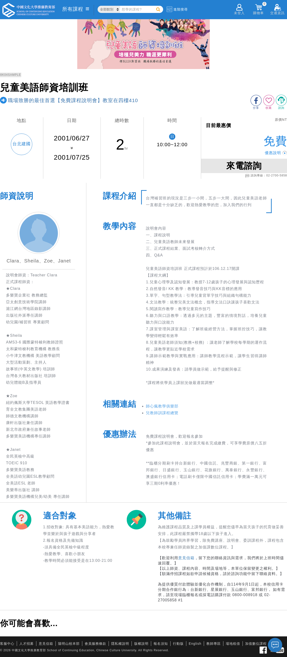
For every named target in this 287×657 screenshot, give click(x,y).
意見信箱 (186, 558)
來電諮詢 (244, 166)
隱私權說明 (120, 643)
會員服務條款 (95, 643)
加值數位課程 (256, 643)
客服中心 (7, 643)
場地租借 (233, 643)
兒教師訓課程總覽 (162, 413)
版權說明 (141, 643)
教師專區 (213, 643)
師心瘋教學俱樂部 (162, 406)
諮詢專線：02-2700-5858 (266, 176)
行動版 (178, 643)
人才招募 (26, 643)
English (195, 643)
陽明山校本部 (69, 643)
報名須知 (161, 643)
